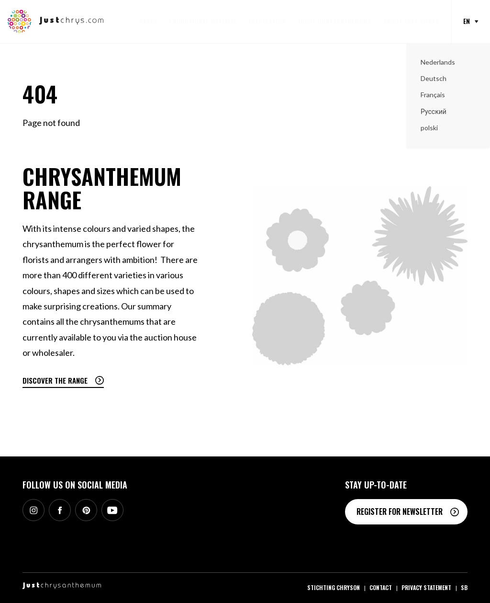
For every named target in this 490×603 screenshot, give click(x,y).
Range (148, 21)
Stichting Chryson (333, 587)
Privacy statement (426, 587)
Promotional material (203, 21)
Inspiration (267, 21)
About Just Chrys (411, 21)
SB (464, 587)
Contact (380, 587)
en (466, 21)
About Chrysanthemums (335, 21)
